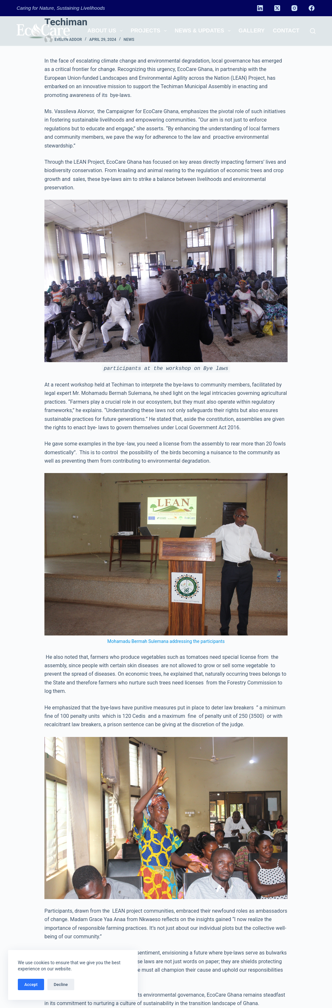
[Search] (312, 31)
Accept (31, 984)
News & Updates (204, 31)
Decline (61, 984)
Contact (286, 31)
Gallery (252, 31)
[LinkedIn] (260, 8)
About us (106, 31)
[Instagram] (294, 8)
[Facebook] (311, 8)
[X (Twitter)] (277, 8)
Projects (150, 31)
